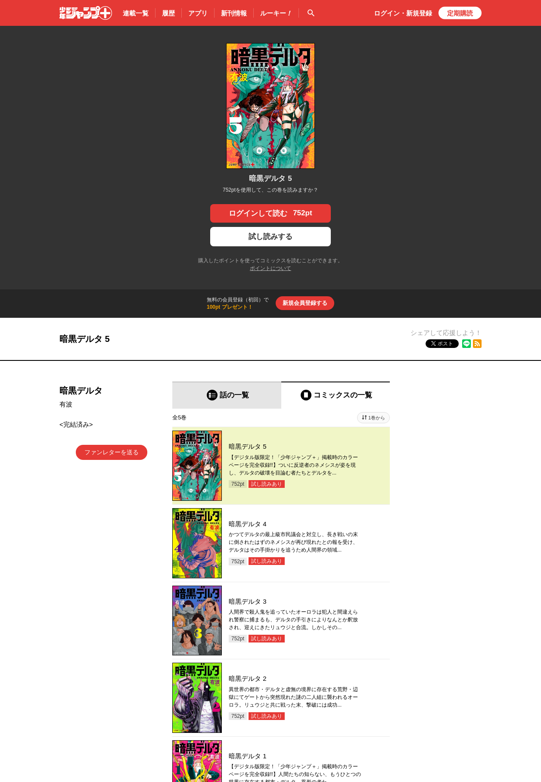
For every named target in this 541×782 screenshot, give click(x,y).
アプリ (198, 13)
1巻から (376, 417)
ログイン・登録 (403, 13)
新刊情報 (234, 13)
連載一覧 (136, 13)
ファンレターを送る (111, 452)
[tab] (226, 395)
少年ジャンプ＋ (85, 13)
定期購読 (460, 13)
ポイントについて (270, 268)
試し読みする (270, 237)
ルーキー (276, 13)
